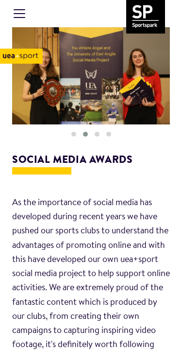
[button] (74, 134)
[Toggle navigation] (19, 13)
